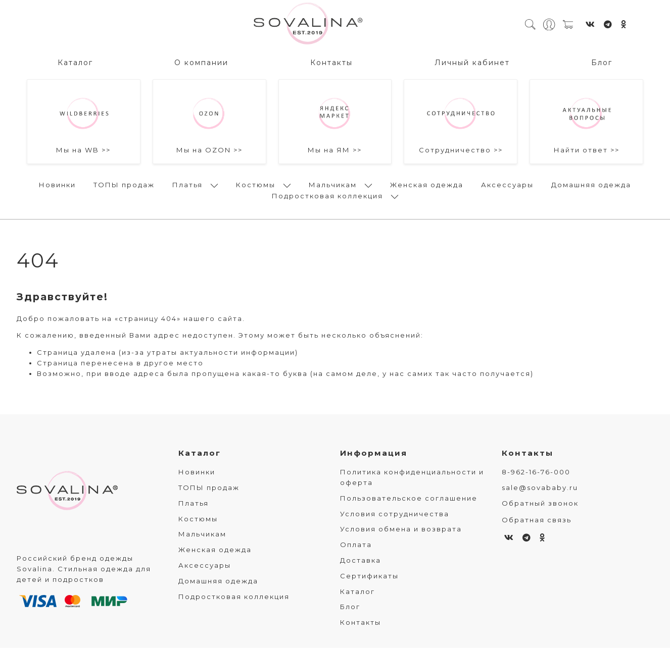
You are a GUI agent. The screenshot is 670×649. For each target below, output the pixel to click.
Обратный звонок (540, 504)
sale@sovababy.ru (540, 488)
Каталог (75, 61)
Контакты (331, 61)
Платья (187, 183)
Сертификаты (369, 577)
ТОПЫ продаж (124, 183)
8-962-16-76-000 (536, 473)
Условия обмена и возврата (401, 530)
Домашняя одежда (591, 183)
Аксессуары (507, 183)
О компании (201, 61)
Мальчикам (333, 183)
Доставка (360, 561)
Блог (601, 61)
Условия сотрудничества (394, 515)
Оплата (356, 546)
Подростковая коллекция (327, 194)
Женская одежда (426, 183)
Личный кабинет (472, 61)
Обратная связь (536, 521)
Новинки (57, 183)
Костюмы (255, 183)
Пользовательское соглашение (408, 499)
